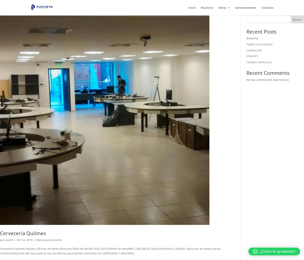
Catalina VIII (254, 50)
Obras (222, 8)
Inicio (192, 8)
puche (9, 240)
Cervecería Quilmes (23, 233)
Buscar (297, 19)
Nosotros (207, 8)
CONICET (252, 56)
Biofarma (252, 38)
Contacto (267, 8)
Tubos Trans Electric (259, 44)
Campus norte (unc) (259, 62)
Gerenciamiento (245, 8)
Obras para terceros (49, 240)
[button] (274, 251)
